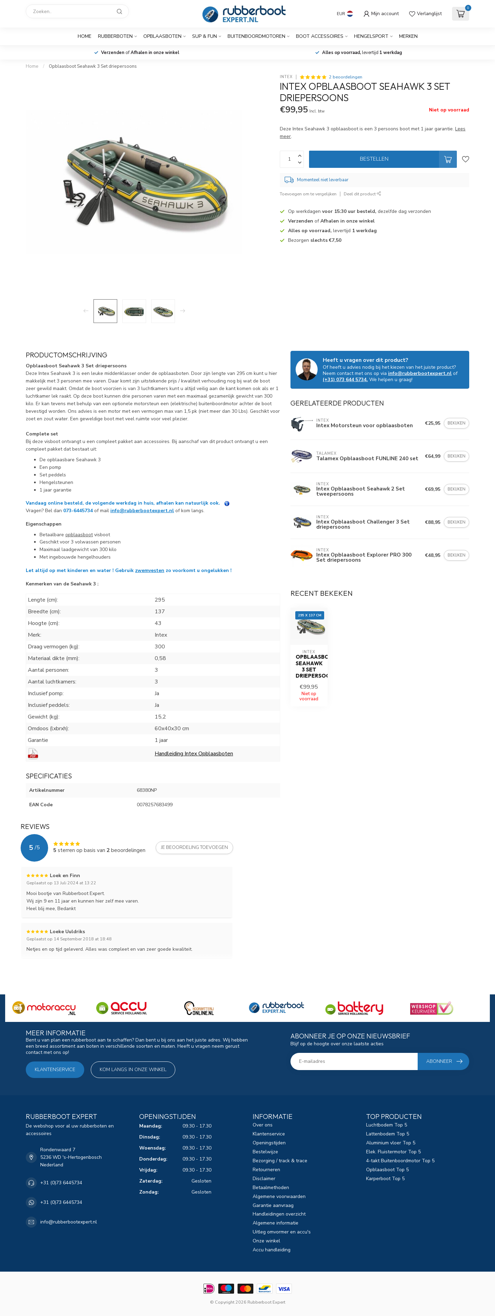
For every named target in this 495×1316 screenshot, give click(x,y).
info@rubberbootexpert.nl (142, 510)
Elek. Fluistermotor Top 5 (393, 1151)
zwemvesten (149, 570)
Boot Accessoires (319, 36)
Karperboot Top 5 (385, 1178)
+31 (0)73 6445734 (61, 1182)
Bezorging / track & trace (280, 1160)
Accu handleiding (271, 1250)
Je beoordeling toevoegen (194, 847)
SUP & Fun (204, 36)
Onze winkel (266, 1241)
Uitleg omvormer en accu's (282, 1232)
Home (84, 36)
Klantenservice (55, 1069)
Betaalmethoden (271, 1187)
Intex (286, 77)
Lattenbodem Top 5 (387, 1134)
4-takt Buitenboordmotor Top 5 (400, 1160)
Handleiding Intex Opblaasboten (194, 753)
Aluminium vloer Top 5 (390, 1143)
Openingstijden (269, 1143)
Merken (408, 36)
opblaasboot (79, 534)
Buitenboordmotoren (256, 36)
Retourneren (266, 1169)
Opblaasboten (162, 36)
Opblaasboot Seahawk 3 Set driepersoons (93, 66)
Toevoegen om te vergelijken (308, 194)
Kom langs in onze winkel (133, 1069)
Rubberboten (115, 36)
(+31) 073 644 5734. (345, 379)
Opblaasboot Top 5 (387, 1169)
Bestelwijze (265, 1151)
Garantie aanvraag (273, 1205)
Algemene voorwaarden (279, 1196)
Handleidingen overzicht (279, 1214)
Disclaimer (264, 1178)
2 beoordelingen (345, 77)
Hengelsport (371, 36)
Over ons (263, 1125)
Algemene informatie (275, 1223)
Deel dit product (362, 194)
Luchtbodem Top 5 (386, 1125)
